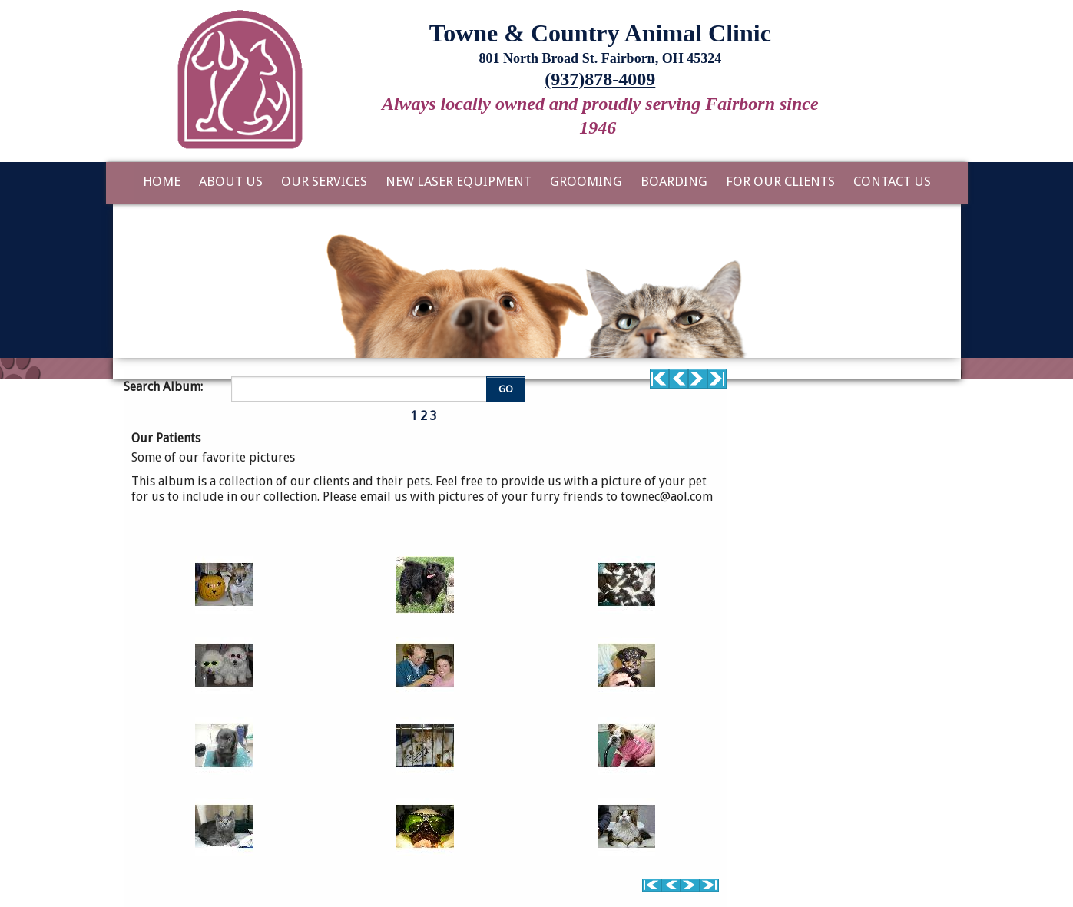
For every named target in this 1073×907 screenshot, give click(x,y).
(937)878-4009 (600, 79)
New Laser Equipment (459, 181)
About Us (231, 181)
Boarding (674, 181)
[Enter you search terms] (361, 388)
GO (505, 389)
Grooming (586, 181)
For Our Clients (780, 181)
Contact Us (892, 181)
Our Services (324, 181)
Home (161, 181)
